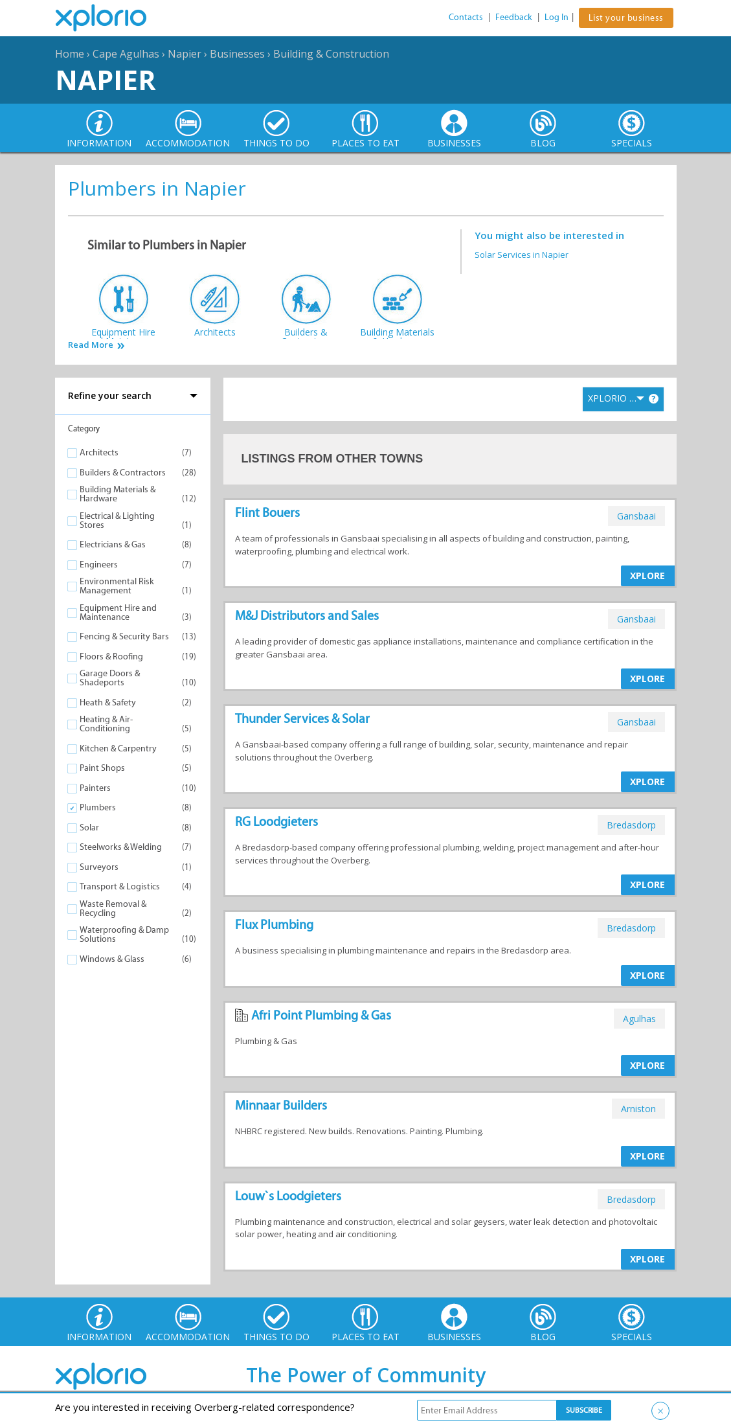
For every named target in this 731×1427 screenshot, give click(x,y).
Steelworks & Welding (121, 846)
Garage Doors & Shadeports (110, 678)
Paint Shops (102, 767)
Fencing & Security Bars (124, 636)
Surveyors (99, 867)
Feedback (513, 17)
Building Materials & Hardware (117, 494)
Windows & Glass (112, 959)
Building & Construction (331, 54)
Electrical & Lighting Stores (117, 520)
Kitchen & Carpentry (118, 748)
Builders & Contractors (123, 472)
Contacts (466, 17)
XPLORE (647, 575)
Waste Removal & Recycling (113, 908)
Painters (95, 787)
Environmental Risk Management (117, 586)
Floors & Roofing (111, 656)
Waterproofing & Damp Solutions (124, 934)
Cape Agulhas (126, 54)
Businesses (237, 54)
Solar (89, 827)
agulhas (639, 1018)
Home (69, 54)
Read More (90, 344)
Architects (99, 452)
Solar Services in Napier (521, 254)
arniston (638, 1108)
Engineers (99, 564)
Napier (184, 54)
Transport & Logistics (120, 886)
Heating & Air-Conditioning (106, 724)
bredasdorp (631, 825)
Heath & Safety (108, 702)
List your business (626, 17)
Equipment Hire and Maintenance (118, 612)
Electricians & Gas (113, 544)
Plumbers (98, 807)
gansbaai (636, 516)
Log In (556, 17)
